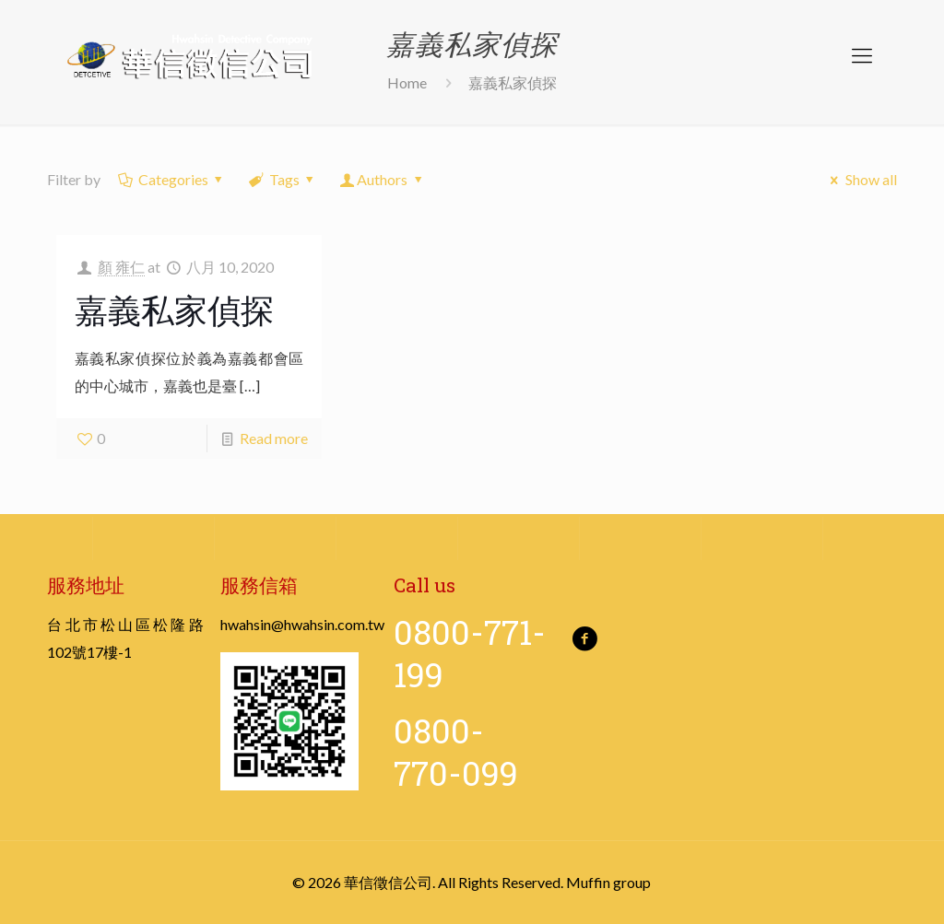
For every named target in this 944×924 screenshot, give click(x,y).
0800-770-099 (456, 751)
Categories (171, 179)
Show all (860, 179)
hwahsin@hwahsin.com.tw (302, 624)
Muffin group (608, 882)
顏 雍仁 (121, 266)
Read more (274, 438)
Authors (382, 179)
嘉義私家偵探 (174, 309)
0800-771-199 (470, 653)
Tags (282, 179)
